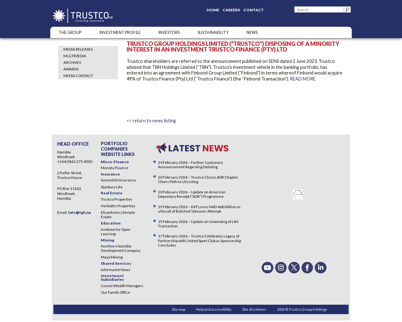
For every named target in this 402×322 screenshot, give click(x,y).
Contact (253, 10)
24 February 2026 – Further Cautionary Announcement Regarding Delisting (190, 164)
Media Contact (78, 75)
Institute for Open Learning (115, 231)
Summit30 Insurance (118, 180)
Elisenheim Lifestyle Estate (118, 214)
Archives (72, 62)
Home (213, 10)
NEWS (252, 32)
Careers (231, 10)
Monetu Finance (114, 167)
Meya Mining (111, 257)
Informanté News (115, 269)
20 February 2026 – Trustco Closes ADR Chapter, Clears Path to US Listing (198, 179)
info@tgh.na (79, 212)
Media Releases (78, 49)
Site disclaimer (254, 309)
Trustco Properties (116, 199)
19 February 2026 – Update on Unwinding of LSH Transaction (198, 223)
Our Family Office (115, 292)
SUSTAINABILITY (213, 32)
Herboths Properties (118, 205)
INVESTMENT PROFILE (120, 32)
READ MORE (303, 78)
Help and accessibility (213, 309)
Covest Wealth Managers (122, 285)
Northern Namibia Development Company (120, 248)
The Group (70, 32)
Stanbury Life (111, 187)
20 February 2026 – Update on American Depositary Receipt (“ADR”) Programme (191, 194)
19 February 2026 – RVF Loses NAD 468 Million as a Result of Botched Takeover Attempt (199, 209)
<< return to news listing (151, 120)
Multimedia (74, 55)
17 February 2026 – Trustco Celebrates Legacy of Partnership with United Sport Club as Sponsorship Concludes (199, 240)
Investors (169, 32)
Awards (71, 69)
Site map (178, 309)
